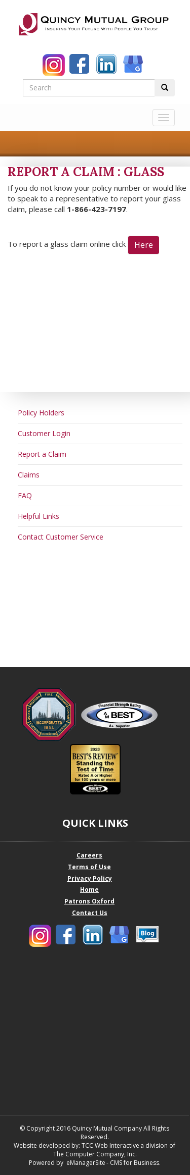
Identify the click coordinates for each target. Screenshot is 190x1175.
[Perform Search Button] (165, 87)
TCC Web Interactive (110, 1145)
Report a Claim (42, 454)
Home (89, 889)
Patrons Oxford (89, 901)
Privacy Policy (89, 878)
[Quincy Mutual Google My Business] (134, 65)
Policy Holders (41, 412)
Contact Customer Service (60, 537)
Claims (29, 474)
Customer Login (44, 433)
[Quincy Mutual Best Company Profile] (123, 715)
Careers (89, 855)
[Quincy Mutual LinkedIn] (107, 65)
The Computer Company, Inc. (94, 1154)
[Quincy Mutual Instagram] (54, 65)
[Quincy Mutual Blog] (147, 934)
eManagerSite (85, 1162)
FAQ (25, 495)
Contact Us (89, 913)
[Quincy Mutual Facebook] (80, 65)
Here (143, 244)
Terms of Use (89, 867)
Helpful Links (38, 516)
